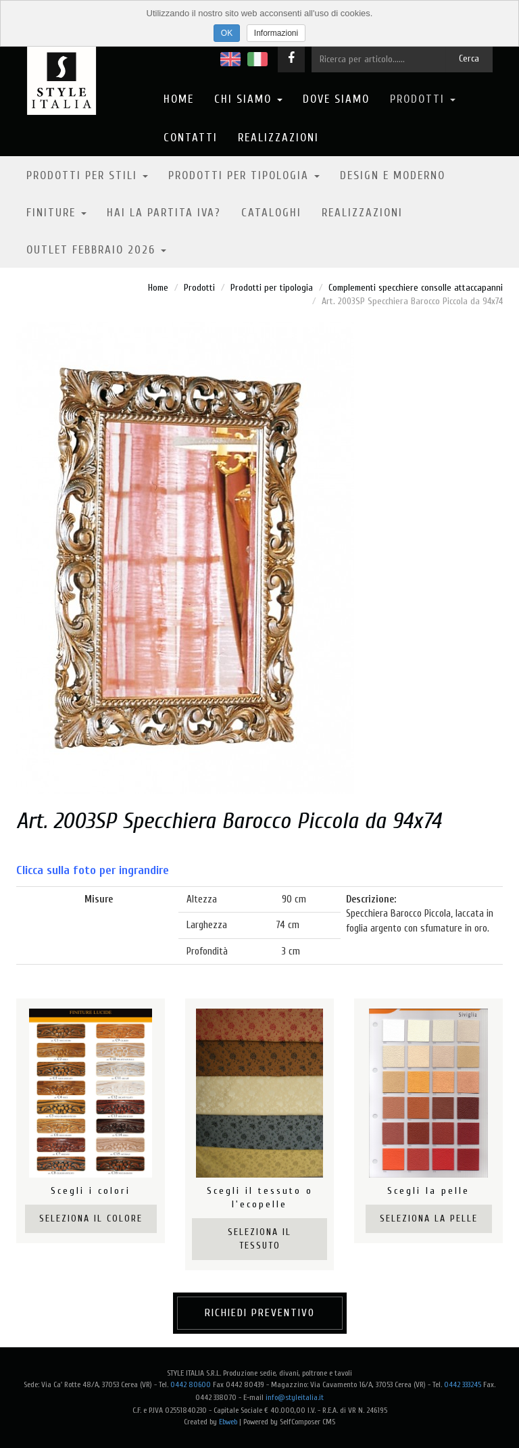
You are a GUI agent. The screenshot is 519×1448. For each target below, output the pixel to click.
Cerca (469, 58)
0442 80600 (190, 1384)
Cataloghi (271, 212)
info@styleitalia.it (295, 1397)
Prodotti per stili (87, 175)
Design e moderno (392, 175)
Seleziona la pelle (429, 1218)
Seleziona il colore (91, 1218)
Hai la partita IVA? (164, 212)
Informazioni (276, 33)
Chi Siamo (248, 99)
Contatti (191, 137)
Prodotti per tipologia (244, 175)
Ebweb (228, 1421)
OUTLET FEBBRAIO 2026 (96, 249)
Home (179, 99)
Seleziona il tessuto (259, 1238)
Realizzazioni (278, 137)
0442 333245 (462, 1384)
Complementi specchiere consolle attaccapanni (415, 287)
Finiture (56, 212)
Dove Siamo (336, 99)
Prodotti (422, 99)
